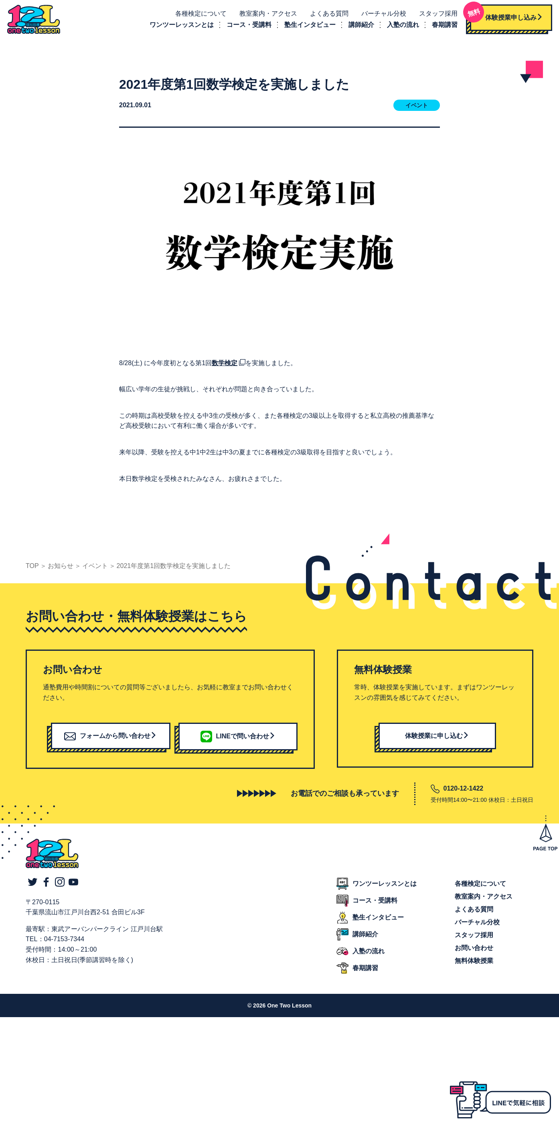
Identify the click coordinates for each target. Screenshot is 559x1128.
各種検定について (199, 14)
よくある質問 (327, 14)
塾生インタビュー (308, 25)
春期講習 (443, 25)
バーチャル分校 (381, 14)
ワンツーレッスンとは (180, 25)
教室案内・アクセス (266, 14)
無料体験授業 (474, 962)
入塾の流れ (401, 25)
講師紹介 (359, 25)
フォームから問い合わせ (110, 738)
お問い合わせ (474, 949)
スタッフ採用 (436, 14)
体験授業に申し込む (437, 738)
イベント (416, 107)
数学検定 (224, 365)
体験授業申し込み (504, 16)
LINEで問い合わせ (238, 738)
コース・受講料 (247, 25)
